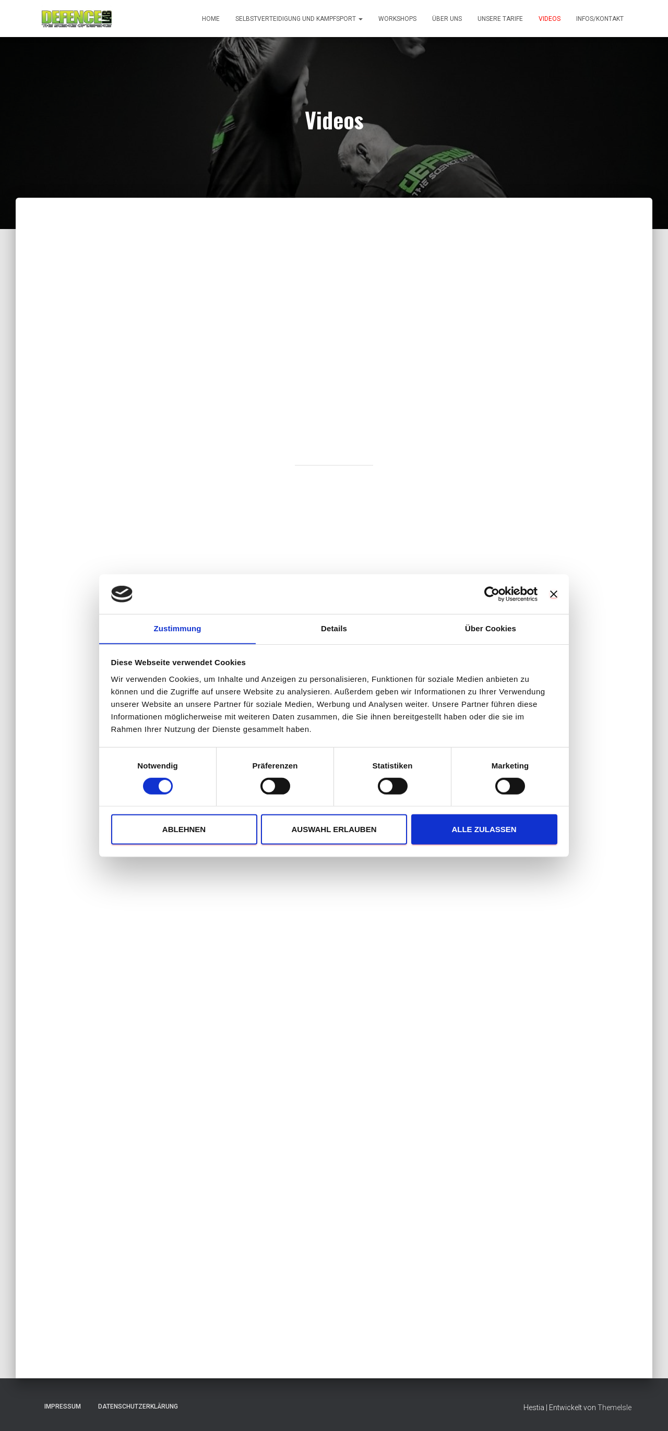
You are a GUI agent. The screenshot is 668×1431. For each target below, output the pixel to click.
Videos (549, 18)
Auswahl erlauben (333, 829)
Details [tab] (334, 628)
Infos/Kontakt (600, 18)
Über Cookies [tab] (490, 628)
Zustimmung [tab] (177, 628)
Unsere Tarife (500, 18)
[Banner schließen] (553, 593)
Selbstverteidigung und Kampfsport (299, 18)
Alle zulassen (483, 829)
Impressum (62, 1406)
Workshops (397, 18)
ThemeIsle (614, 1407)
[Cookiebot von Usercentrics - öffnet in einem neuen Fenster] (492, 594)
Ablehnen (184, 829)
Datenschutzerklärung (138, 1406)
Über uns (447, 18)
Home (211, 18)
